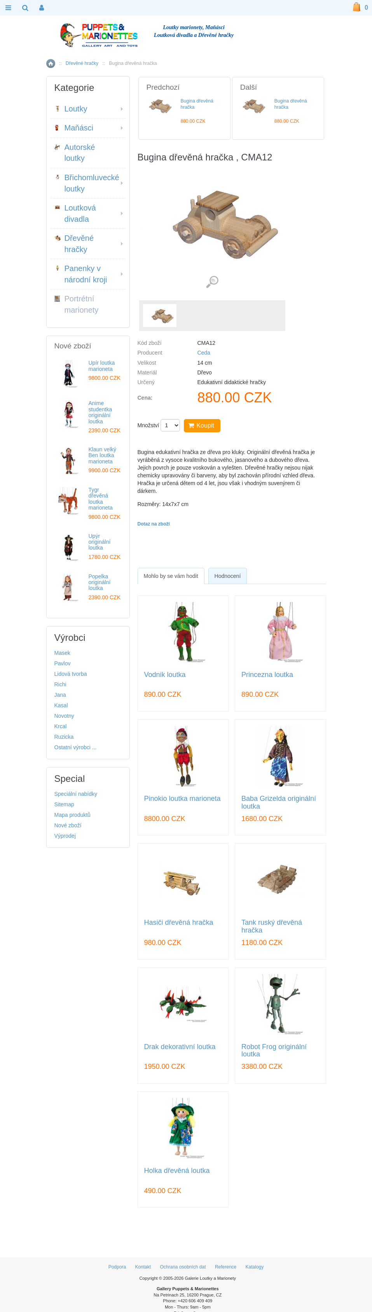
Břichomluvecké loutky (86, 183)
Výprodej (65, 836)
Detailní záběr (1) (212, 282)
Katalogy (255, 1267)
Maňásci (73, 128)
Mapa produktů (72, 815)
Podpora (117, 1267)
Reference (225, 1267)
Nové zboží (68, 825)
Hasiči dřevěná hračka (178, 922)
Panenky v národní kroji (80, 274)
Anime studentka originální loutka (100, 412)
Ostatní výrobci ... (75, 747)
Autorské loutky (74, 153)
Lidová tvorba (70, 674)
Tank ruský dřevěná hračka (271, 926)
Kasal (61, 705)
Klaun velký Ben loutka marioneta (103, 455)
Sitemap (64, 804)
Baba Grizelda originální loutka (278, 802)
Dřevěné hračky (82, 63)
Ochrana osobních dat (183, 1267)
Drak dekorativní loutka (180, 1047)
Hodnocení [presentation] (228, 576)
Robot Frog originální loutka (274, 1050)
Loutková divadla (75, 213)
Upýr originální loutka (100, 542)
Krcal (60, 726)
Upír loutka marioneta (102, 366)
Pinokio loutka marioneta (182, 798)
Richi (60, 684)
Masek (62, 653)
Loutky (70, 108)
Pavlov (62, 663)
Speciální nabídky (76, 794)
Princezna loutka (267, 675)
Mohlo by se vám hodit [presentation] (171, 576)
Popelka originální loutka (100, 582)
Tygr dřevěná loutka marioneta (101, 499)
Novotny (64, 716)
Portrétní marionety (76, 304)
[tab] (171, 576)
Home (50, 63)
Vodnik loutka (165, 675)
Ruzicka (64, 737)
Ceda (203, 353)
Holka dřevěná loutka (177, 1171)
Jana (60, 695)
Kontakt (143, 1267)
